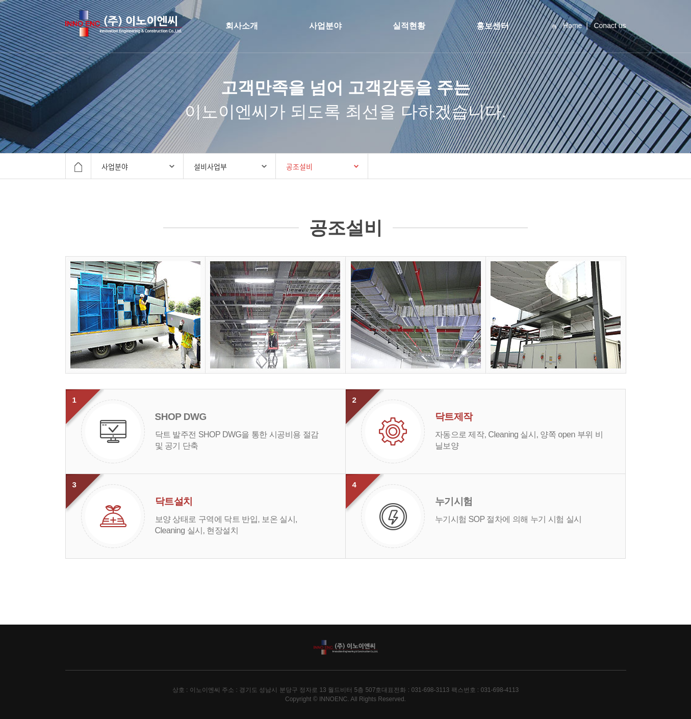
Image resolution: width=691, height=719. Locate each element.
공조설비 (299, 166)
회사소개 (241, 25)
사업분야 (325, 25)
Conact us (610, 25)
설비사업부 (210, 166)
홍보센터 (492, 25)
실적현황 (409, 25)
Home (567, 25)
